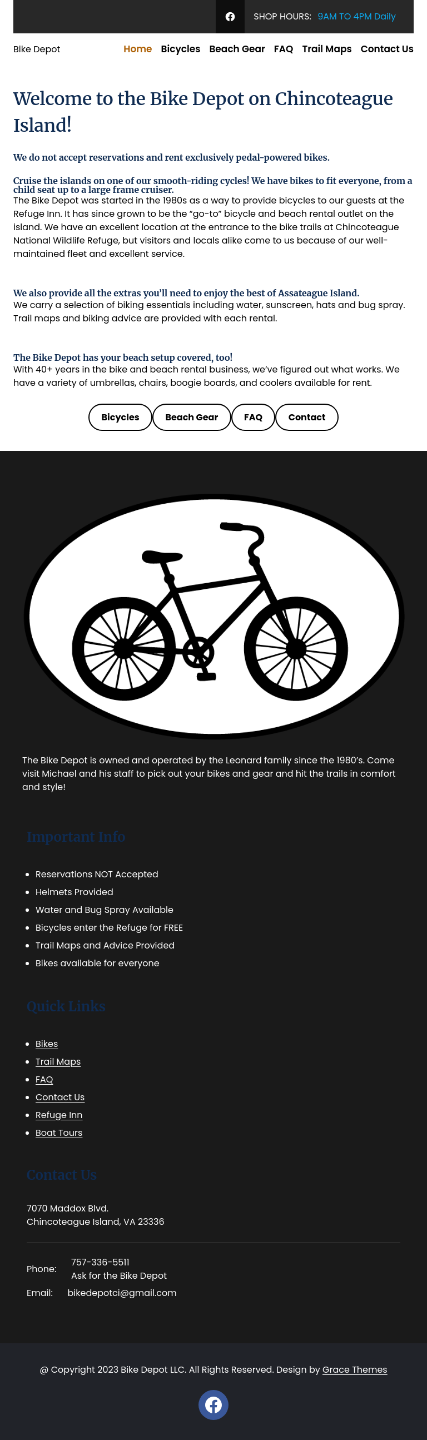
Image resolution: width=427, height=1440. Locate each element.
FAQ (253, 417)
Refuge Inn (59, 1115)
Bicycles (121, 417)
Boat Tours (59, 1132)
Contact (307, 417)
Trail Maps (58, 1061)
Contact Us (60, 1097)
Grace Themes (355, 1369)
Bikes (47, 1043)
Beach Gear (191, 417)
